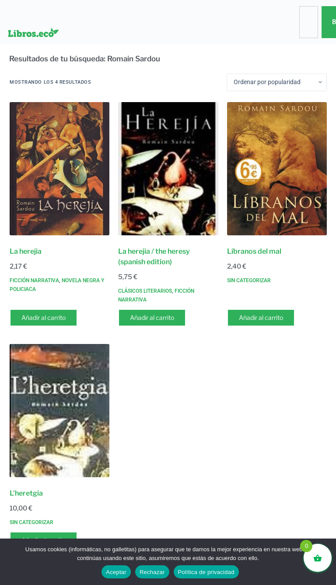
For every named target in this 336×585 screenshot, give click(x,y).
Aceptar (116, 572)
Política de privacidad (206, 572)
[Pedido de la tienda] (277, 82)
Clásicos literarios (145, 291)
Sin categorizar (249, 280)
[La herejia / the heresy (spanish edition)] (168, 169)
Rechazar (152, 572)
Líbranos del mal (254, 251)
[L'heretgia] (59, 411)
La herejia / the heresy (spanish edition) (154, 256)
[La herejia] (59, 169)
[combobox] (308, 22)
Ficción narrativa (34, 280)
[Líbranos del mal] (277, 169)
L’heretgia (26, 493)
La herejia (26, 251)
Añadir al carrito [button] (43, 317)
